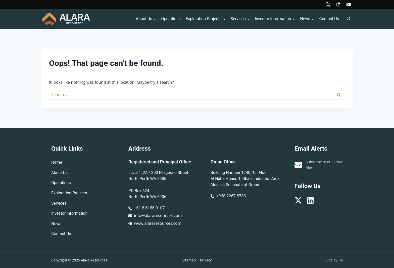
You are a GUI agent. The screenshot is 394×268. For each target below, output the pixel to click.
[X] (328, 4)
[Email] (348, 4)
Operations (171, 18)
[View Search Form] (348, 18)
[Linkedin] (338, 4)
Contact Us (329, 18)
